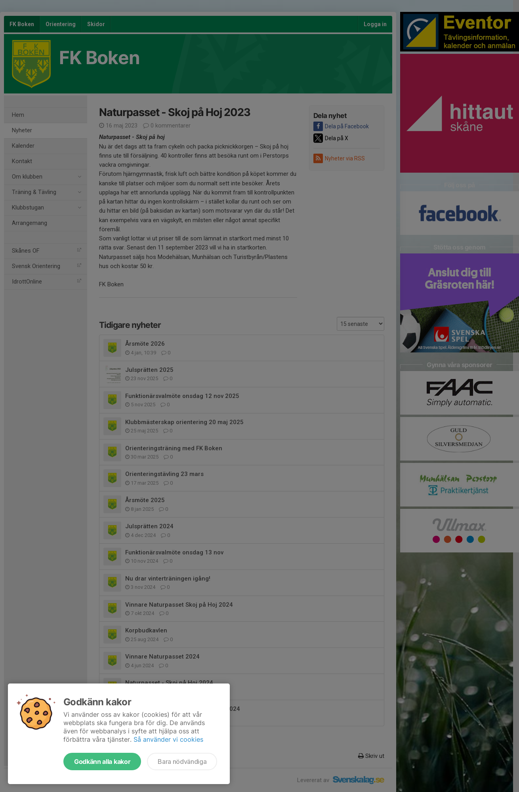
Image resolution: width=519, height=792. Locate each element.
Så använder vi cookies (168, 739)
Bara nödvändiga (182, 761)
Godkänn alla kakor (102, 761)
